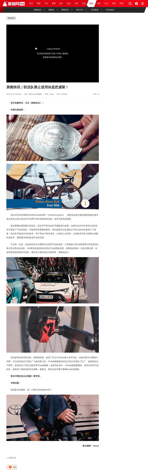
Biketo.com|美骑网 (35, 94)
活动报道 (96, 10)
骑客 (99, 3)
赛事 (54, 3)
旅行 (61, 3)
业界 (76, 3)
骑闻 (39, 3)
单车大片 (81, 10)
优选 (84, 3)
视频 (91, 3)
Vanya (51, 94)
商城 (121, 3)
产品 (46, 3)
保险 (114, 3)
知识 (69, 3)
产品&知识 (110, 10)
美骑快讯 (39, 10)
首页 (31, 3)
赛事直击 (66, 10)
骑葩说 (53, 10)
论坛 (106, 3)
